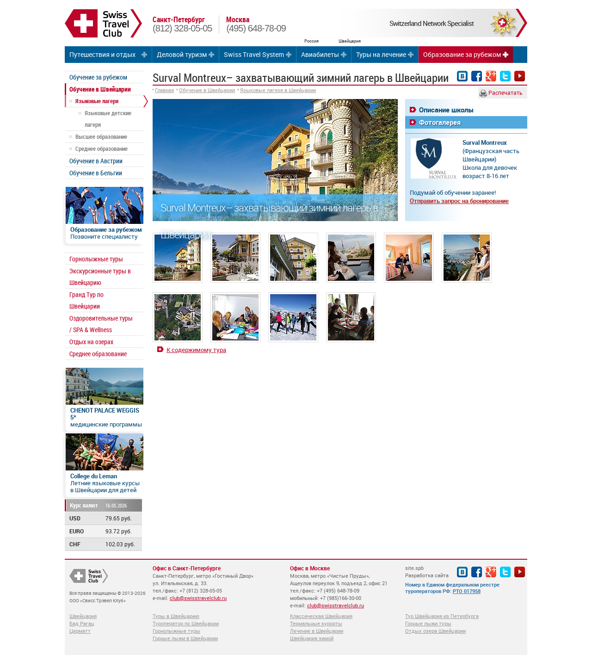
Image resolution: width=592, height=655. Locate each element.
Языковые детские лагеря (108, 119)
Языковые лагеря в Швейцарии (278, 90)
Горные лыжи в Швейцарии (185, 638)
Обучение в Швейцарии (100, 89)
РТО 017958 (467, 590)
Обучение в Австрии (96, 160)
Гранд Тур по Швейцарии (86, 300)
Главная (164, 90)
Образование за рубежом (462, 54)
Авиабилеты (320, 54)
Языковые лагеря (96, 101)
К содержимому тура (196, 350)
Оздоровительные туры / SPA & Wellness (101, 324)
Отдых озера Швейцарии (435, 630)
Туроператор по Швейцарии (186, 623)
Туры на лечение (381, 54)
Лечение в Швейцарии (316, 630)
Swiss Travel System (254, 54)
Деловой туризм (182, 54)
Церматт (80, 630)
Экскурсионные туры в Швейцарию (100, 276)
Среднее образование (101, 148)
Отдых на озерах (91, 341)
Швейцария (83, 615)
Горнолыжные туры (96, 258)
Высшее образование (101, 136)
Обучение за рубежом (98, 77)
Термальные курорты (316, 623)
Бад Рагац (81, 623)
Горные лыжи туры (428, 623)
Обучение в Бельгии (95, 172)
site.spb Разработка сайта (427, 571)
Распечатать (501, 93)
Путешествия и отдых (102, 54)
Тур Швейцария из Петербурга (442, 615)
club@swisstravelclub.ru (198, 597)
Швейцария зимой (311, 638)
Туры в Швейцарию (176, 615)
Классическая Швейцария (321, 615)
